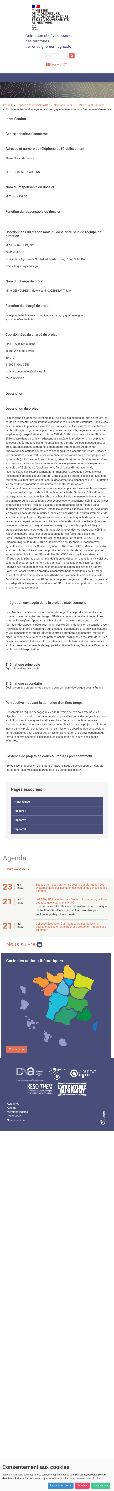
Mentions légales (17, 1112)
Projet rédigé (22, 801)
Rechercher (14, 1116)
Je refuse (82, 1485)
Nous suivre (24, 944)
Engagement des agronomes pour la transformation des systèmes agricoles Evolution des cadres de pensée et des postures (71, 887)
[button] (109, 77)
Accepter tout (101, 1485)
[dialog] (57, 1475)
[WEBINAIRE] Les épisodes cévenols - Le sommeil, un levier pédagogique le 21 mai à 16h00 (72, 901)
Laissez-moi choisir (60, 1485)
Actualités (13, 1103)
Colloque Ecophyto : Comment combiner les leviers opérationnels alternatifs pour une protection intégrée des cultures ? (71, 926)
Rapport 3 (20, 829)
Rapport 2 (20, 820)
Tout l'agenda (16, 868)
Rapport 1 (20, 810)
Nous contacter (16, 1120)
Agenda (11, 1107)
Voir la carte (16, 1049)
